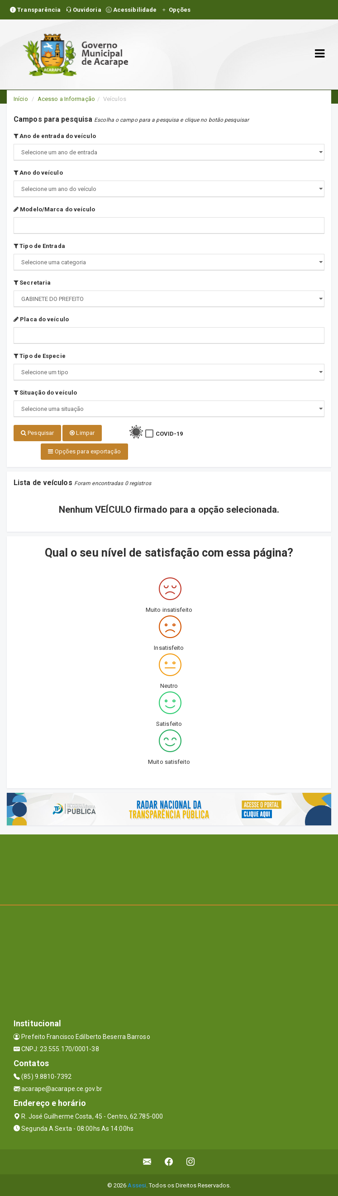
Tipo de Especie (40, 356)
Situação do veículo (45, 392)
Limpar (82, 432)
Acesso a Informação (66, 98)
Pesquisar (37, 432)
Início (21, 98)
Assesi (137, 1184)
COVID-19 (169, 433)
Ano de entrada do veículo (55, 136)
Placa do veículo (41, 319)
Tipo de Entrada (39, 246)
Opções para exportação (84, 451)
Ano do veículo (38, 172)
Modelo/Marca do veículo (54, 209)
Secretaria (32, 282)
